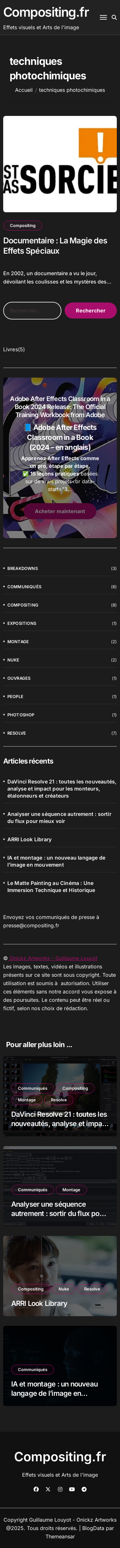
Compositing (23, 225)
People (15, 696)
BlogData (93, 1528)
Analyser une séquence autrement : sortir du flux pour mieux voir (59, 817)
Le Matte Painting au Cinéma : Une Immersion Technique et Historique (51, 886)
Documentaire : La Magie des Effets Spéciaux (55, 246)
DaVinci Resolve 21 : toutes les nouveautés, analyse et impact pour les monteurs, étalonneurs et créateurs (62, 788)
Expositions (21, 623)
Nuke (13, 659)
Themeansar (60, 1536)
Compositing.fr (46, 12)
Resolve (16, 733)
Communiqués (24, 586)
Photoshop (21, 714)
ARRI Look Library (29, 839)
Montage (18, 641)
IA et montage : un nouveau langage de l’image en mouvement (56, 861)
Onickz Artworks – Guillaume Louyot (52, 958)
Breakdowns (22, 568)
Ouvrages (19, 678)
